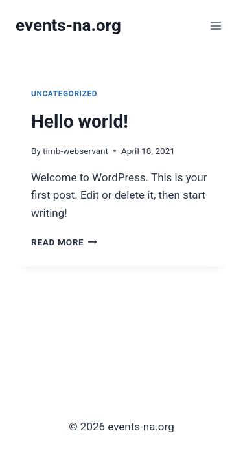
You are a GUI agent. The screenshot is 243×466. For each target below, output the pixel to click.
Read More (64, 242)
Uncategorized (64, 93)
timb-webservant (75, 151)
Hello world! (79, 121)
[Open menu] (215, 26)
